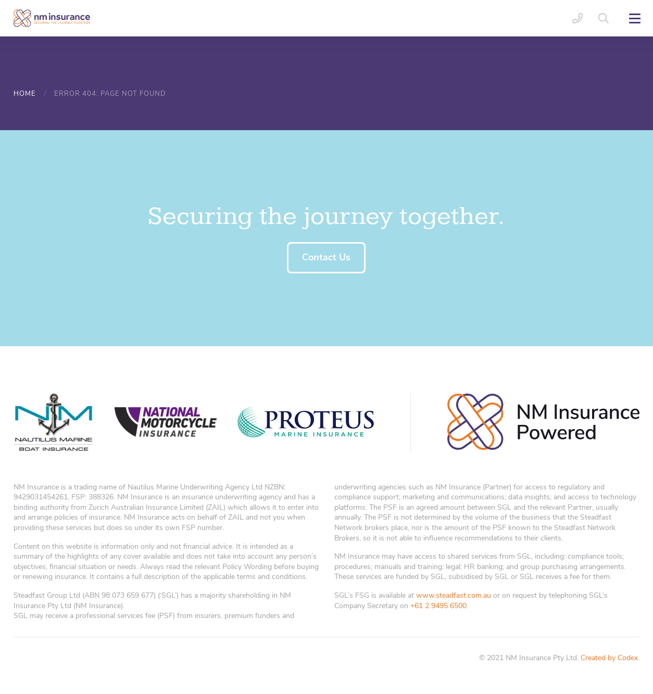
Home (25, 93)
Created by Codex (609, 658)
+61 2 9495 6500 (438, 606)
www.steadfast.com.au (453, 595)
